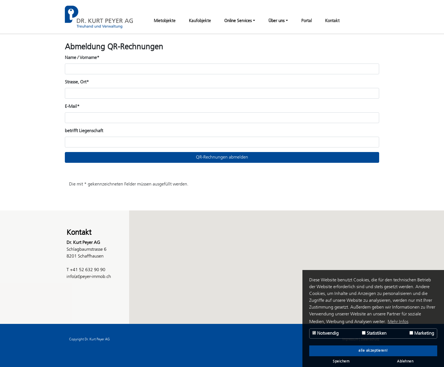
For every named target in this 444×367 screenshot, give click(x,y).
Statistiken (374, 333)
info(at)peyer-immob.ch (89, 277)
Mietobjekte (165, 21)
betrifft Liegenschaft (84, 131)
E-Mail (72, 106)
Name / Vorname (82, 58)
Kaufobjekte (200, 21)
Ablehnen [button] (405, 361)
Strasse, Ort (77, 82)
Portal (306, 21)
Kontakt (332, 21)
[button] (222, 262)
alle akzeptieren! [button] (373, 351)
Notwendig (325, 333)
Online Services (238, 21)
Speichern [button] (341, 361)
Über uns (276, 21)
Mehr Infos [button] (398, 322)
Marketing (421, 333)
